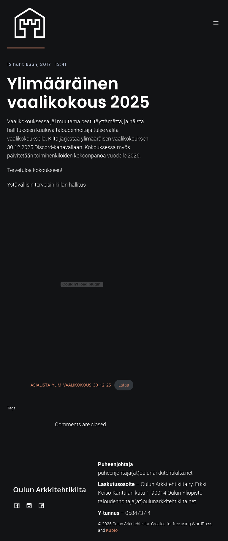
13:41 (60, 64)
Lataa (123, 385)
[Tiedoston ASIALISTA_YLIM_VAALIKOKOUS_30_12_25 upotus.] (82, 284)
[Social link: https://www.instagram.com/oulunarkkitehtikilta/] (31, 505)
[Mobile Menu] (216, 23)
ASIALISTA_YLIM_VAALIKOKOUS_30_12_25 (71, 385)
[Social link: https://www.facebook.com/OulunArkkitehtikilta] (19, 505)
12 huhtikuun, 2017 (29, 64)
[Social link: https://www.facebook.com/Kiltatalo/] (43, 505)
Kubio (112, 530)
